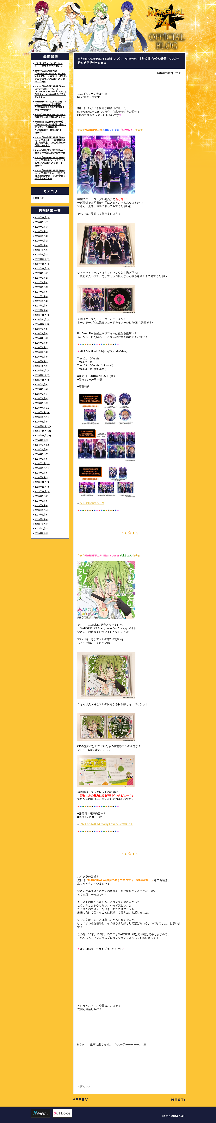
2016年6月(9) (41, 342)
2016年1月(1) (41, 366)
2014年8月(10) (42, 445)
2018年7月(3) (41, 226)
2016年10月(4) (42, 324)
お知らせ (39, 198)
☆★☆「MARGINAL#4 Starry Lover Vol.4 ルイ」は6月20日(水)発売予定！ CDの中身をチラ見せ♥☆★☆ (50, 141)
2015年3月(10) (42, 412)
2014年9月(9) (41, 440)
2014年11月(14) (43, 431)
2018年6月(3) (41, 231)
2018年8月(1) (41, 222)
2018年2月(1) (41, 250)
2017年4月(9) (41, 296)
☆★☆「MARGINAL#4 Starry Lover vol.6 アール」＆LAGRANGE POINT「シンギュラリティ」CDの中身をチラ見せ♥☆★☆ (51, 91)
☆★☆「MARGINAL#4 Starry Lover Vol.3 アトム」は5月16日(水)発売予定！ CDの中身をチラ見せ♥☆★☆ (50, 174)
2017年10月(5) (42, 268)
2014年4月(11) (42, 463)
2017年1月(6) (41, 310)
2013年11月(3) (42, 487)
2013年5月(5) (41, 514)
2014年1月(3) (41, 477)
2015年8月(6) (41, 389)
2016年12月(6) (42, 315)
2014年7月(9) (41, 449)
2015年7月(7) (41, 394)
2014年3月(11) (42, 468)
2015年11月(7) (42, 375)
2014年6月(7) (41, 454)
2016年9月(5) (41, 329)
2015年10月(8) (42, 380)
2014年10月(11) (43, 435)
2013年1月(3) (41, 533)
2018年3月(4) (41, 245)
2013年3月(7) (41, 524)
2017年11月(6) (42, 264)
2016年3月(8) (41, 356)
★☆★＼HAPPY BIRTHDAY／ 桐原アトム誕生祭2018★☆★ (50, 115)
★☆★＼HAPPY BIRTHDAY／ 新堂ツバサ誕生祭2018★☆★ (50, 151)
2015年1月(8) (41, 421)
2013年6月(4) (41, 510)
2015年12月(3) (42, 370)
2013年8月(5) (41, 500)
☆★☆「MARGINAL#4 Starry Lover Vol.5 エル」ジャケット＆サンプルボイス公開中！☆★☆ (50, 161)
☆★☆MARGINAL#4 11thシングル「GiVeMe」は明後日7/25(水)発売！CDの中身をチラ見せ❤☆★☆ (50, 105)
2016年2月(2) (41, 361)
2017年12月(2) (42, 259)
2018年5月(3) (41, 236)
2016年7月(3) (41, 338)
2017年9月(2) (41, 273)
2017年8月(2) (41, 277)
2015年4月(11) (42, 407)
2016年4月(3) (41, 352)
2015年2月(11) (42, 417)
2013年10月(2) (42, 491)
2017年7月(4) (41, 282)
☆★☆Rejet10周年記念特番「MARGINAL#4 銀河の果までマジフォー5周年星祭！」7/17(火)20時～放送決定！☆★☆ (50, 127)
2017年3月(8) (41, 301)
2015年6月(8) (41, 398)
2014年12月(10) (43, 426)
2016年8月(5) (41, 333)
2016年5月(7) (41, 347)
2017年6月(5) (41, 287)
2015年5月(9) (41, 403)
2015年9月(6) (41, 384)
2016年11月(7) (42, 319)
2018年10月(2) (42, 217)
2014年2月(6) (41, 472)
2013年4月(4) (41, 519)
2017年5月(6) (41, 291)
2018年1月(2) (41, 254)
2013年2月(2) (41, 528)
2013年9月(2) (41, 496)
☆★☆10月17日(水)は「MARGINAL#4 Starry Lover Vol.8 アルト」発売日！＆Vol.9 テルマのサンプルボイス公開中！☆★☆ (51, 76)
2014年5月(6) (41, 458)
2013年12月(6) (42, 482)
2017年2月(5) (41, 305)
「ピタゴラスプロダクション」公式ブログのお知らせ (49, 64)
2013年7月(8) (41, 505)
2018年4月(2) (41, 240)
